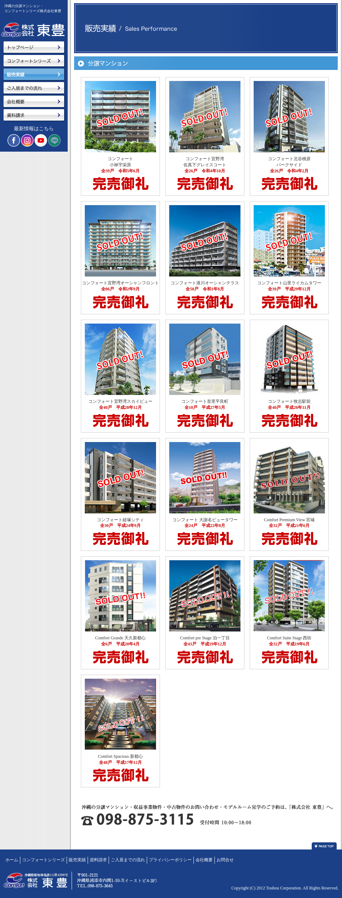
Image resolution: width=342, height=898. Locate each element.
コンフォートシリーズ (43, 859)
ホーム (11, 859)
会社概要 (204, 859)
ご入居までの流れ (128, 859)
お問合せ (225, 859)
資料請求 (98, 859)
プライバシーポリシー (170, 859)
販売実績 (77, 859)
